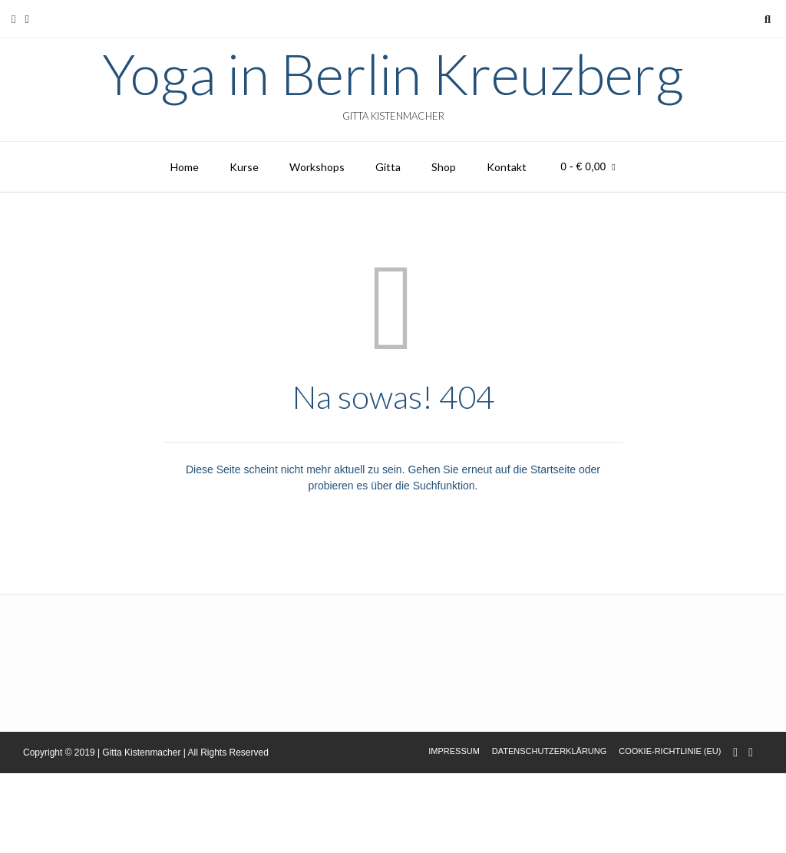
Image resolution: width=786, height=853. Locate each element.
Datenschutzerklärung (549, 751)
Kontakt (507, 166)
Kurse (244, 166)
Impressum (454, 751)
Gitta (388, 166)
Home (184, 166)
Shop (443, 166)
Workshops (317, 166)
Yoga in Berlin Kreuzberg (393, 73)
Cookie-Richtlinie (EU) (670, 751)
